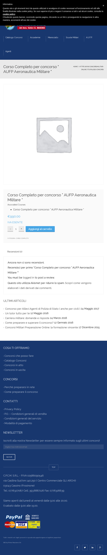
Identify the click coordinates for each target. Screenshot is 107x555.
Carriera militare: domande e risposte (27, 318)
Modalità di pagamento (18, 423)
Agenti (8, 51)
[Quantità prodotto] (16, 229)
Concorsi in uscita (14, 369)
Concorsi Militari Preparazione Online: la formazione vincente (41, 327)
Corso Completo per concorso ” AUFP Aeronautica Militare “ (48, 209)
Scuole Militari (72, 37)
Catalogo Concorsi (13, 37)
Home (75, 66)
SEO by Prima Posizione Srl (12, 542)
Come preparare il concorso (21, 391)
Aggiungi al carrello (40, 229)
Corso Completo (22, 238)
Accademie (35, 37)
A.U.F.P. (89, 37)
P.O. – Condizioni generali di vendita (25, 413)
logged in (28, 277)
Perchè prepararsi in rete (19, 387)
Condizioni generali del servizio (22, 418)
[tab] (16, 251)
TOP (53, 467)
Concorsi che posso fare (19, 355)
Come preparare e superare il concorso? (29, 322)
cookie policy (9, 14)
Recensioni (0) (14, 251)
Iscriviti (9, 457)
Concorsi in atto (13, 365)
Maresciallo (53, 37)
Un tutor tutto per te (17, 313)
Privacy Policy (12, 409)
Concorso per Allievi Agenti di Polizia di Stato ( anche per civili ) (42, 308)
